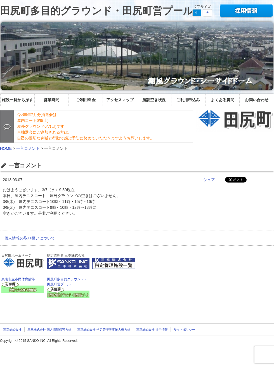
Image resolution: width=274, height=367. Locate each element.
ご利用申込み (188, 100)
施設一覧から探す (17, 100)
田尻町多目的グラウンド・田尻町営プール (96, 10)
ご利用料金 (86, 100)
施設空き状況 (154, 100)
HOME (6, 148)
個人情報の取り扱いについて (29, 238)
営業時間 (51, 100)
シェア (209, 179)
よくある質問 (222, 100)
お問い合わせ (256, 100)
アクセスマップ (120, 100)
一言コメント (28, 148)
